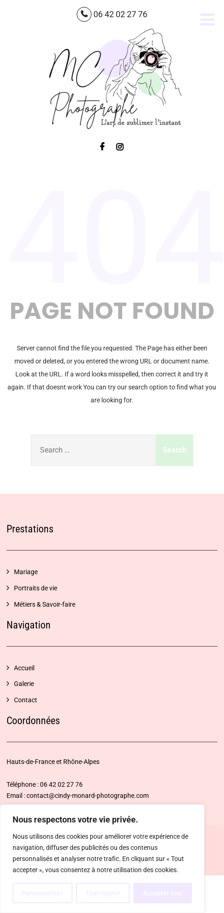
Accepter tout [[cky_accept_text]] (163, 893)
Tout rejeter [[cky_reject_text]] (103, 893)
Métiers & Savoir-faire (44, 604)
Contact (25, 700)
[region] (102, 858)
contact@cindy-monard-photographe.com (87, 795)
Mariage (26, 572)
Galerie (24, 683)
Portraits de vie (35, 588)
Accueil (24, 668)
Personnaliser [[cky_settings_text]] (42, 893)
